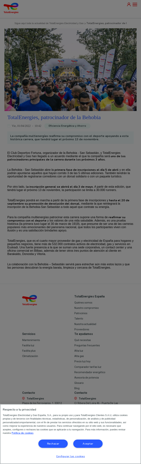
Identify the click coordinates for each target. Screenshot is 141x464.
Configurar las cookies (70, 456)
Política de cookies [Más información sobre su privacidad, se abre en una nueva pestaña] (22, 433)
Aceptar (88, 443)
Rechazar (53, 443)
